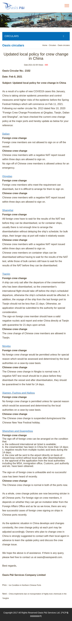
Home (44, 45)
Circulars (52, 45)
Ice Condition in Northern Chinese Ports (25, 585)
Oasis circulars (64, 45)
